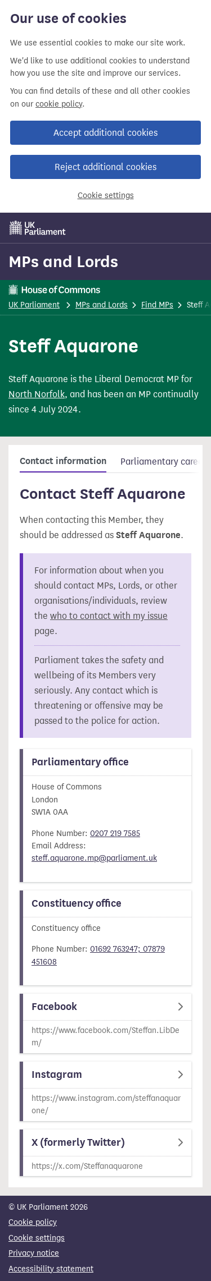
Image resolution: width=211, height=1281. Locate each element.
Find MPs (157, 305)
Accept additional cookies (105, 132)
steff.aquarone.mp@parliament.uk (94, 858)
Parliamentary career (163, 461)
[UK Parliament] (37, 227)
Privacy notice (33, 1253)
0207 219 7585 (115, 833)
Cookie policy (32, 1222)
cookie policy (58, 104)
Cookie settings (106, 195)
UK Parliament (34, 305)
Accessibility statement (50, 1269)
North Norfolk (36, 394)
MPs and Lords (63, 261)
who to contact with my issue (109, 615)
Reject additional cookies (105, 167)
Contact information (63, 461)
